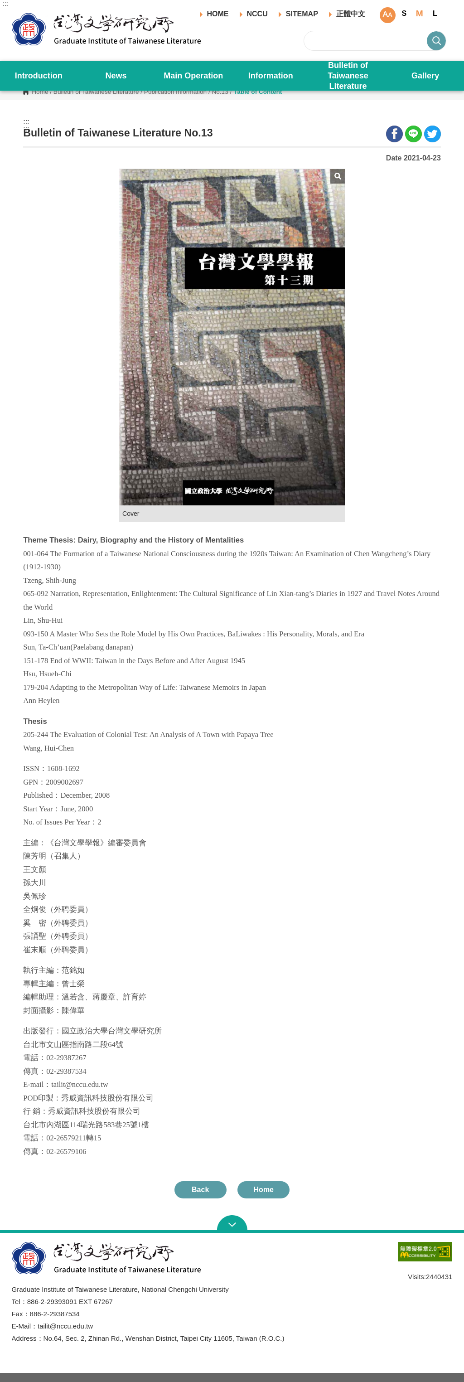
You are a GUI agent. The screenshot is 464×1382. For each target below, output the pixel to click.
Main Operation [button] (193, 75)
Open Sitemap (232, 1223)
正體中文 (350, 14)
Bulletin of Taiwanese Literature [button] (348, 76)
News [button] (116, 75)
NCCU (257, 14)
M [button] (419, 13)
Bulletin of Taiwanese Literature (96, 92)
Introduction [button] (39, 75)
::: (6, 3)
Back (200, 1189)
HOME (218, 14)
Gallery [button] (425, 75)
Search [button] (436, 40)
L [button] (435, 13)
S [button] (404, 13)
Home (40, 92)
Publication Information (175, 92)
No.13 (220, 92)
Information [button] (270, 75)
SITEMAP (302, 14)
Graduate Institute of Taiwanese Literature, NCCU (19, 16)
